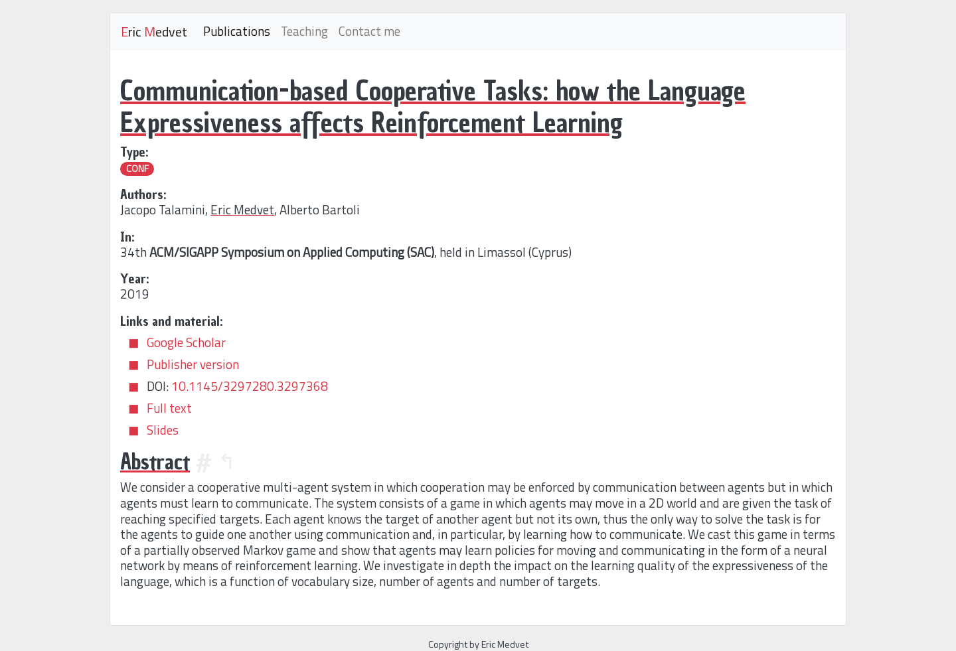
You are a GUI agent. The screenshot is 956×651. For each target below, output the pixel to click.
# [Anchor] (204, 461)
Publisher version (193, 364)
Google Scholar (186, 342)
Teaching (304, 31)
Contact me (369, 31)
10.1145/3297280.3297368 (249, 386)
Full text (169, 408)
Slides (163, 430)
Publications (236, 31)
